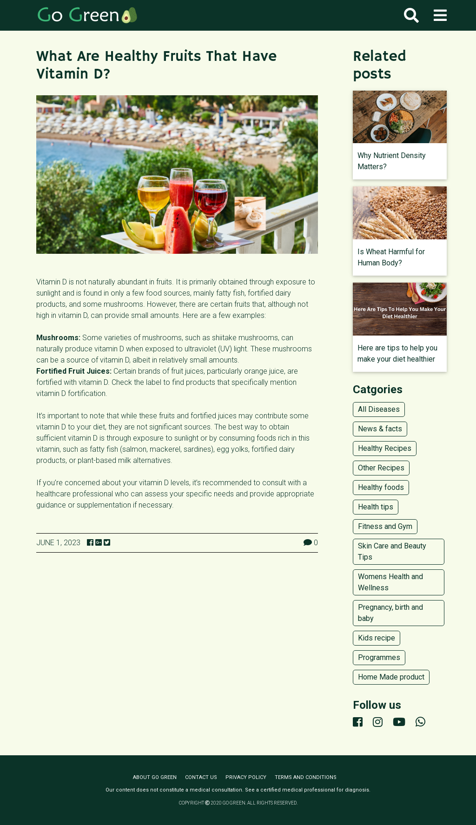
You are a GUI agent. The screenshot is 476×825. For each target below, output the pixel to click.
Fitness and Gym (385, 526)
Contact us (201, 777)
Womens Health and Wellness (390, 582)
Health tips (375, 506)
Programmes (379, 657)
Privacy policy (245, 777)
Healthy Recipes (384, 448)
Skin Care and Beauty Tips (392, 551)
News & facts (380, 428)
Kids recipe (376, 638)
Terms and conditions (306, 777)
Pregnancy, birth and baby (390, 613)
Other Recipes (381, 467)
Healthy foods (381, 487)
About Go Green (155, 777)
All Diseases (379, 409)
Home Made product (391, 677)
